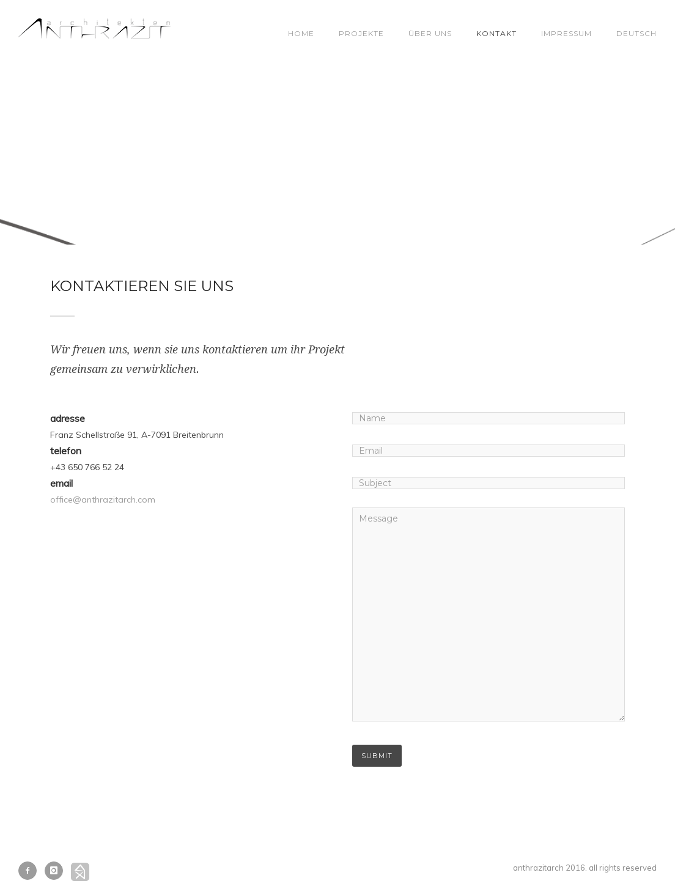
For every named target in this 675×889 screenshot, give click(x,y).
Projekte (361, 33)
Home (301, 33)
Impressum (566, 33)
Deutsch (636, 33)
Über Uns (430, 33)
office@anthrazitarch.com (102, 499)
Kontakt (496, 33)
